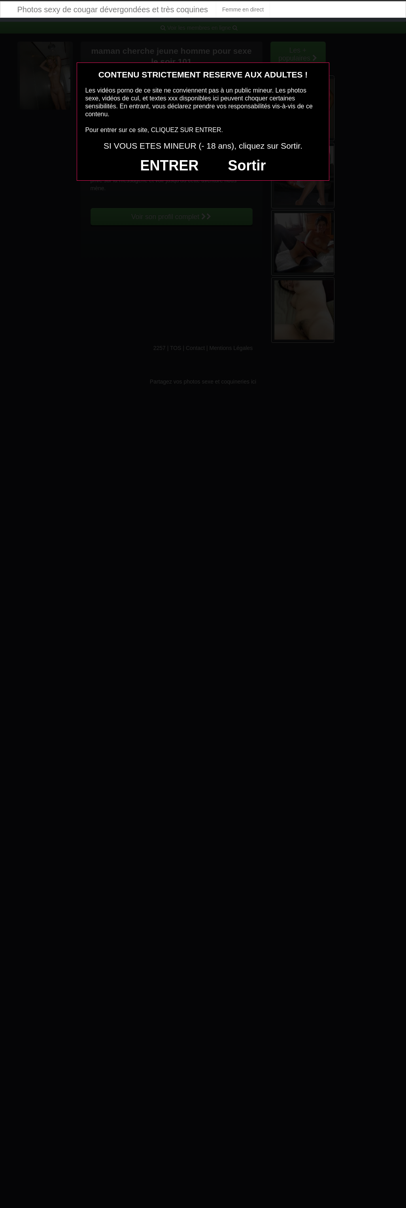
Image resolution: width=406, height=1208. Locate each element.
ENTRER (169, 165)
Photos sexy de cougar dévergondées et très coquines (112, 9)
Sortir (247, 165)
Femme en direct (243, 9)
